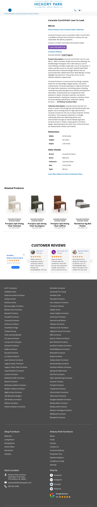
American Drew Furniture (14, 295)
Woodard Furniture (57, 417)
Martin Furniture (11, 381)
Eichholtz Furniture (57, 288)
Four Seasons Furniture (59, 302)
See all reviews (15, 267)
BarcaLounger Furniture (13, 306)
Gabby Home (55, 310)
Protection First (56, 454)
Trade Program (67, 55)
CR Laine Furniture (11, 338)
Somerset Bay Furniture (59, 364)
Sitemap (53, 465)
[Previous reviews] (28, 260)
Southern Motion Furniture (60, 367)
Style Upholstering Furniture (61, 378)
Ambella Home (10, 292)
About (52, 436)
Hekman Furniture (57, 324)
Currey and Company (12, 342)
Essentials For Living (58, 292)
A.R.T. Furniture (10, 288)
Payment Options (57, 458)
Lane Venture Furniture (13, 360)
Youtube (57, 484)
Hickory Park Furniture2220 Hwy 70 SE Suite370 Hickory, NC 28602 (17, 477)
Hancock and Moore (58, 320)
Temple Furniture (57, 385)
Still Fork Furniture (57, 374)
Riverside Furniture (57, 353)
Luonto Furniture (11, 374)
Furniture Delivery (55, 52)
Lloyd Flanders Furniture (14, 371)
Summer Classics (56, 381)
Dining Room (9, 443)
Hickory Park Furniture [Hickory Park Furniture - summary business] (15, 258)
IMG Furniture (55, 335)
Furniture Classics (57, 306)
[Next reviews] (91, 260)
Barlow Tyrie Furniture (13, 310)
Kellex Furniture (10, 349)
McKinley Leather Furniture (15, 385)
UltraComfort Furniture (59, 392)
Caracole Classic (14, 221)
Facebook (57, 475)
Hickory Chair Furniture (59, 328)
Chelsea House (10, 331)
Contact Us (54, 447)
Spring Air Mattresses (58, 371)
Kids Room (8, 450)
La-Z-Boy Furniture (11, 356)
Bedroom (8, 436)
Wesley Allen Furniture (59, 403)
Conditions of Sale (57, 461)
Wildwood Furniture (58, 414)
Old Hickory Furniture (13, 399)
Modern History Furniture (14, 389)
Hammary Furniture (58, 317)
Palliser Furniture (11, 403)
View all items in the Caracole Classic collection (66, 30)
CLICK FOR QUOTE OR (57, 47)
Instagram (58, 480)
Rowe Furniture (56, 356)
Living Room (9, 440)
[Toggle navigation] (10, 10)
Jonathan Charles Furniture (60, 346)
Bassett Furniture (11, 313)
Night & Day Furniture (13, 392)
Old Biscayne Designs (12, 396)
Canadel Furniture (11, 317)
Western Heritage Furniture (61, 410)
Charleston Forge (11, 328)
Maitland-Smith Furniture (14, 378)
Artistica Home (10, 302)
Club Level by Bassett (12, 335)
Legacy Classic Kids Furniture (15, 367)
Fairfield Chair (55, 295)
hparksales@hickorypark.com (19, 483)
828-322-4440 (13, 486)
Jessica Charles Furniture (59, 338)
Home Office (9, 447)
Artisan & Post (10, 299)
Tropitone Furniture (58, 389)
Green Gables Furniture (59, 313)
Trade (52, 440)
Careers (53, 443)
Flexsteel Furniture (57, 299)
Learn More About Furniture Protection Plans (65, 174)
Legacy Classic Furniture (13, 364)
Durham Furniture (11, 346)
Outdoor (7, 454)
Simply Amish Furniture (59, 360)
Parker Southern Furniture (14, 407)
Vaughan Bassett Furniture (60, 399)
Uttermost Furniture (58, 396)
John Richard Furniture (59, 342)
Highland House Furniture (60, 331)
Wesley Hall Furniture (58, 407)
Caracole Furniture (14, 219)
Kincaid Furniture (11, 353)
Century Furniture (11, 324)
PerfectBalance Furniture (60, 349)
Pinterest (57, 489)
